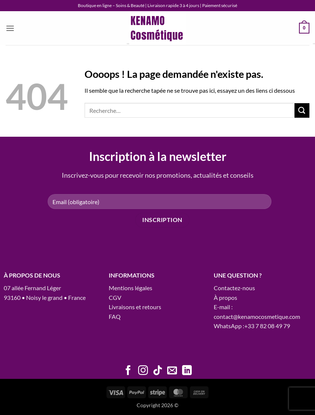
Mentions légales (130, 287)
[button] (10, 28)
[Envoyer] (302, 110)
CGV (115, 297)
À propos (225, 297)
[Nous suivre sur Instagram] (142, 371)
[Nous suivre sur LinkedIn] (187, 371)
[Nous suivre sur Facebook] (128, 371)
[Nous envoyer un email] (172, 371)
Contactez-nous (234, 287)
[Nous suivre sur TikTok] (157, 371)
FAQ (115, 316)
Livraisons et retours (135, 306)
